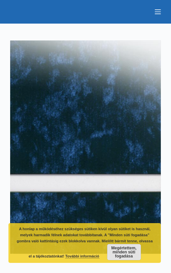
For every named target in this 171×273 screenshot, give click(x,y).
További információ (82, 256)
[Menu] (158, 12)
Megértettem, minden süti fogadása (124, 252)
